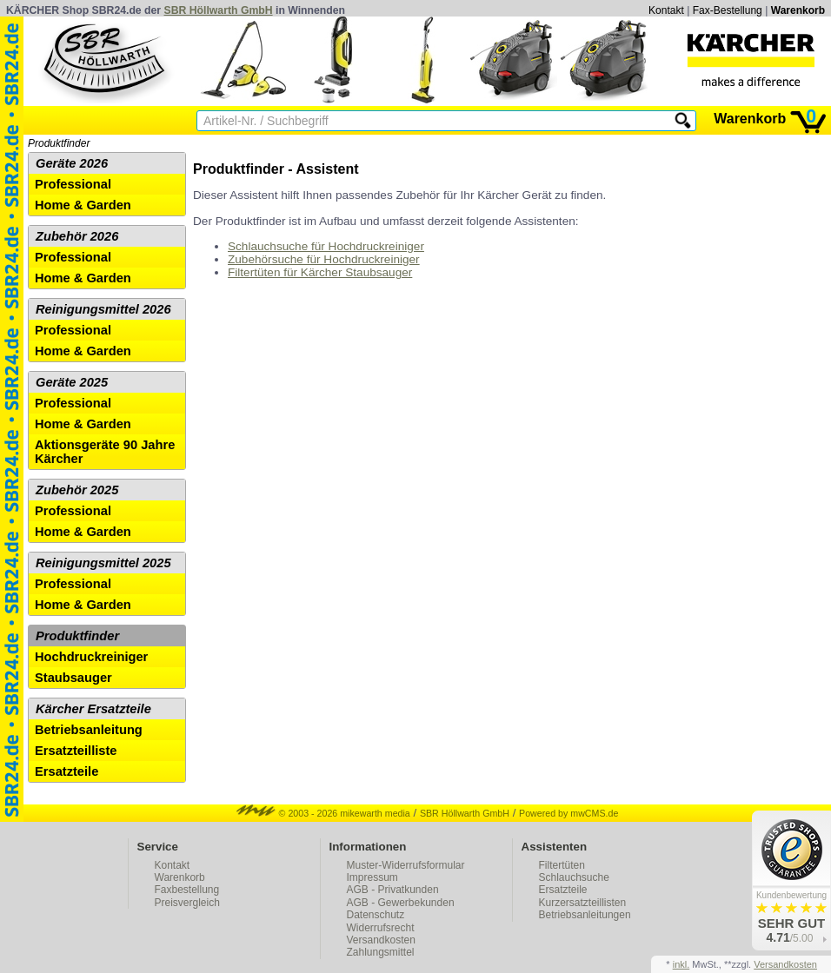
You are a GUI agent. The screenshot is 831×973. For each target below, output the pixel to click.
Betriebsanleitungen (585, 915)
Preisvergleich (187, 903)
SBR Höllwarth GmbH (218, 10)
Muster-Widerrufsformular (406, 865)
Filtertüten (562, 865)
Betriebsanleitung (89, 730)
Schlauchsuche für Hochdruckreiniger (326, 246)
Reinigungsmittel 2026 (103, 309)
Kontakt (666, 10)
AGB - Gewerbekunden (401, 903)
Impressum (372, 877)
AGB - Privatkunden (393, 890)
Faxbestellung (187, 890)
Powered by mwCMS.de (568, 813)
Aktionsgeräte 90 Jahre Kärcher (105, 452)
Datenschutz (376, 915)
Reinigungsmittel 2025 (103, 563)
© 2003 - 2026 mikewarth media (323, 813)
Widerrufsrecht (381, 928)
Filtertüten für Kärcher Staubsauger (320, 272)
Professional (73, 184)
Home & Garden (83, 205)
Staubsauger (73, 678)
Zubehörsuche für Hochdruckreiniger (324, 259)
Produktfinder (59, 143)
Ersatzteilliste (76, 751)
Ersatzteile (66, 771)
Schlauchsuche (574, 877)
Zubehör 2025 (77, 490)
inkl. (681, 964)
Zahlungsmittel (381, 952)
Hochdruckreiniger (91, 657)
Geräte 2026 (72, 163)
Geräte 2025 (72, 382)
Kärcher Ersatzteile (93, 709)
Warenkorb (798, 10)
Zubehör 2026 (77, 236)
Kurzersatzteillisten (583, 903)
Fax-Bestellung (727, 10)
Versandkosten (381, 940)
